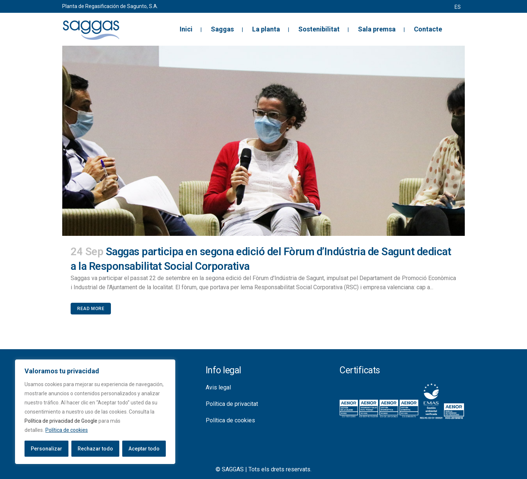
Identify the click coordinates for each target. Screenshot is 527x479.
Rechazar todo (95, 449)
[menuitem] (457, 7)
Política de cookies (66, 430)
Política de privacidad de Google (61, 421)
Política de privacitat (232, 403)
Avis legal (218, 387)
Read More (90, 308)
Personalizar (46, 449)
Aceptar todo (144, 449)
